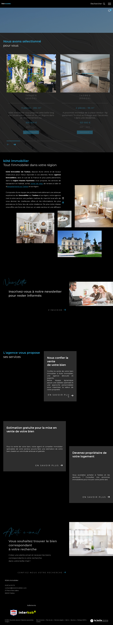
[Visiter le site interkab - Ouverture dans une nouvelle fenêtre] (27, 612)
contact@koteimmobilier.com (16, 588)
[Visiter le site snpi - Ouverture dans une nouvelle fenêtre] (13, 612)
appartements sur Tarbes (17, 186)
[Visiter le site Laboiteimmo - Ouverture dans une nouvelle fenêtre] (99, 620)
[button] (14, 144)
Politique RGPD (81, 620)
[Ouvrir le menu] (109, 4)
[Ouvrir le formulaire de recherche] (98, 3)
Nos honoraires (40, 620)
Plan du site (49, 620)
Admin (67, 620)
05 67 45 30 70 (10, 585)
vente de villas (37, 183)
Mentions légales (59, 620)
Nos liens (73, 620)
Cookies (38, 621)
